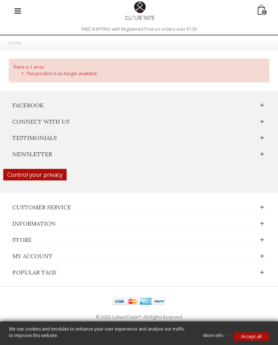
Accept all (251, 336)
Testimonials (34, 138)
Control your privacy (35, 175)
